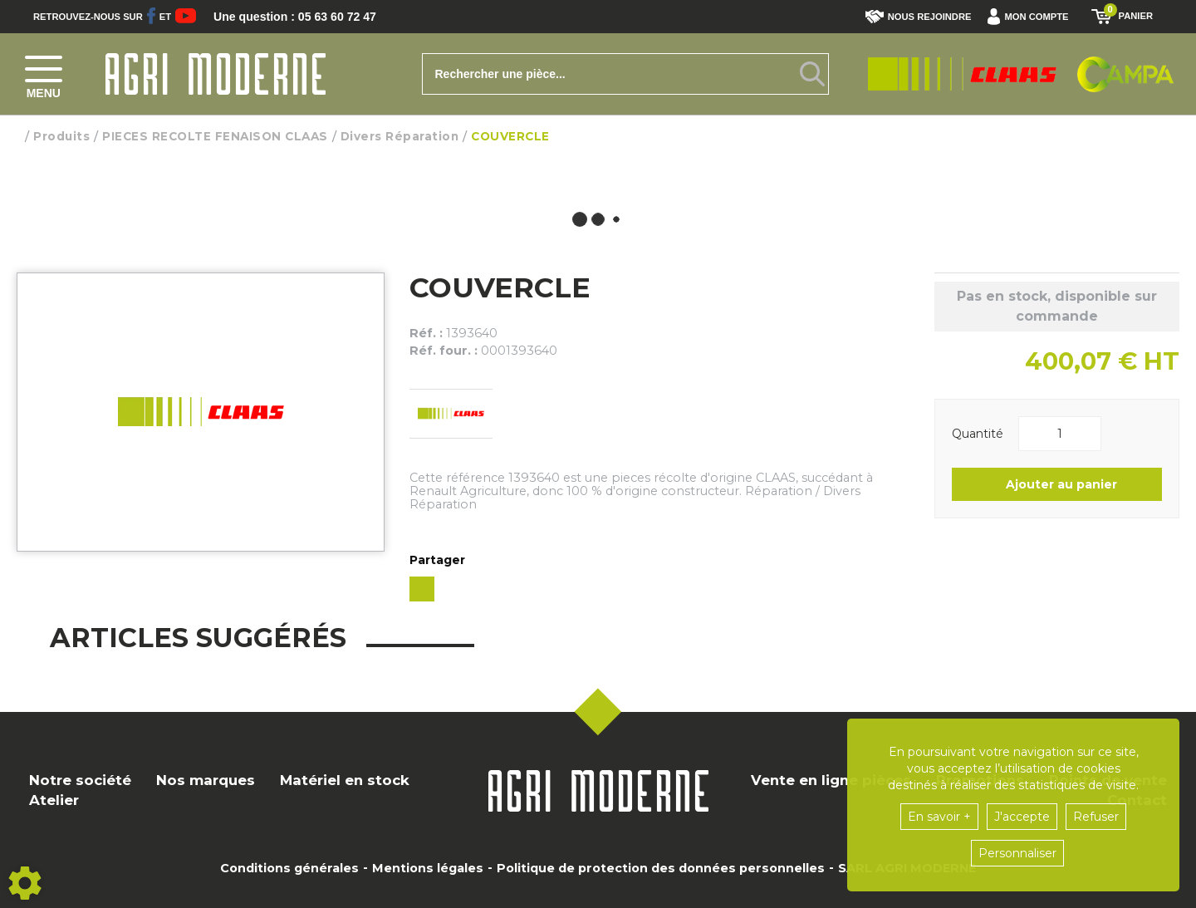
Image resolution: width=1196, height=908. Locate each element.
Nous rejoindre (918, 16)
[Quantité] (1059, 433)
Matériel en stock (344, 780)
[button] (1032, 16)
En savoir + (939, 816)
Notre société (80, 780)
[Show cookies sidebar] (25, 883)
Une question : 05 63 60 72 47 (305, 16)
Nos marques (205, 780)
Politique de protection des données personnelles (661, 868)
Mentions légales (427, 868)
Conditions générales (289, 868)
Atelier (54, 800)
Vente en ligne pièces (831, 780)
